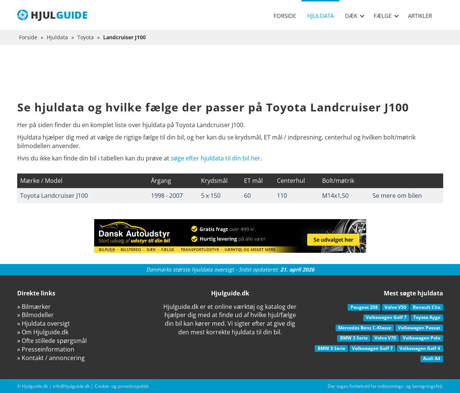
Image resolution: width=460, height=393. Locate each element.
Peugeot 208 (364, 307)
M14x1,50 (335, 195)
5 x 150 (210, 195)
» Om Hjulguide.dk (42, 332)
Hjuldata (320, 15)
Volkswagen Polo (421, 338)
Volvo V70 (385, 338)
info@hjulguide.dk (71, 386)
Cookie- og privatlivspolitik (122, 386)
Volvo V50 (395, 307)
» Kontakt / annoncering (51, 358)
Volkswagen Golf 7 (386, 317)
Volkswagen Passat (419, 328)
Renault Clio (426, 307)
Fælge (386, 15)
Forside (285, 15)
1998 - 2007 (167, 195)
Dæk (354, 15)
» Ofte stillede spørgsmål (52, 341)
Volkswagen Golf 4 (419, 348)
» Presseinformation (45, 349)
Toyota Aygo (426, 317)
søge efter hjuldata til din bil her (215, 158)
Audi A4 (431, 358)
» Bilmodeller (35, 315)
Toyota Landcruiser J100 (54, 195)
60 (247, 195)
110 (282, 195)
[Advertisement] (230, 78)
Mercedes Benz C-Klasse (364, 328)
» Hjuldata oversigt (43, 323)
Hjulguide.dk (35, 386)
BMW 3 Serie (354, 338)
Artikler (420, 15)
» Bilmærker (34, 307)
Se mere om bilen (397, 195)
